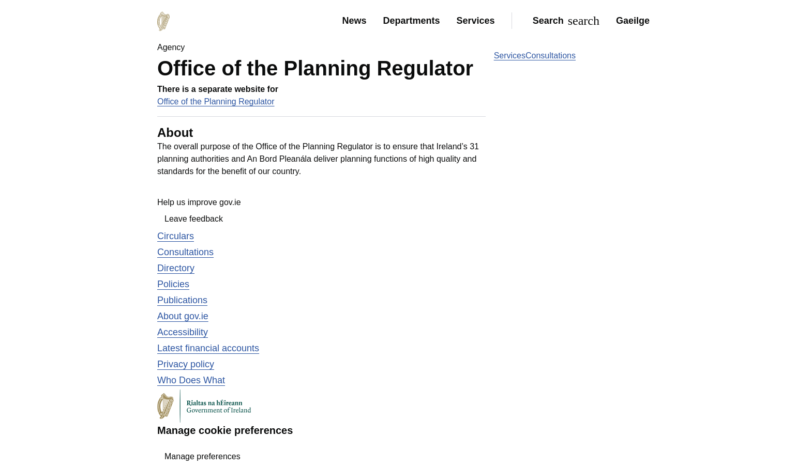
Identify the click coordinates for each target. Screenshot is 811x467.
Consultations (550, 55)
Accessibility (182, 332)
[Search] (564, 20)
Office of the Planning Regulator (216, 101)
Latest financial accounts (208, 348)
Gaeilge (633, 20)
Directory (175, 268)
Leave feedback (193, 218)
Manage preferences (202, 456)
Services (476, 20)
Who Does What (191, 380)
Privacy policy (185, 364)
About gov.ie (182, 316)
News (354, 20)
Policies (173, 284)
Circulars (175, 236)
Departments (411, 20)
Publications (182, 300)
